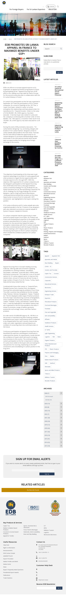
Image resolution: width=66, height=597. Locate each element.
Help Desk (6, 545)
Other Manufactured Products (50, 344)
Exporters (47, 298)
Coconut (46, 190)
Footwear (46, 205)
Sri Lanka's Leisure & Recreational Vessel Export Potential (59, 91)
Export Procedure (8, 559)
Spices (45, 239)
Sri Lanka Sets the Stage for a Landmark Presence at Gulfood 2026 (58, 160)
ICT (45, 526)
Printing (46, 230)
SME (46, 363)
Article (45, 180)
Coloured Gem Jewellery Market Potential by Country (58, 144)
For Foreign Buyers (16, 10)
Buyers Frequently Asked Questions (13, 569)
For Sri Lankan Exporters (36, 10)
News (59, 337)
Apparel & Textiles (8, 536)
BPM (45, 528)
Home (4, 39)
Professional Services (50, 233)
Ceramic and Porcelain (50, 186)
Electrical (46, 195)
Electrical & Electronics (50, 534)
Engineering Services (49, 197)
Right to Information (9, 548)
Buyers (57, 263)
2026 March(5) (48, 399)
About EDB (52, 10)
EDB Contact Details (9, 553)
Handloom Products (49, 212)
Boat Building (47, 184)
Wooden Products (49, 245)
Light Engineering (49, 218)
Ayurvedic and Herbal (50, 182)
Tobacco (46, 241)
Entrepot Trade (48, 199)
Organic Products (49, 224)
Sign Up (59, 72)
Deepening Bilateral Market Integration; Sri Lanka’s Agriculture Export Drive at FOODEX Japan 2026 (59, 110)
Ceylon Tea (47, 188)
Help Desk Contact (43, 580)
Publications (6, 575)
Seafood (46, 237)
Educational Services (49, 193)
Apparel (46, 176)
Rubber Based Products (51, 360)
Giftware (46, 211)
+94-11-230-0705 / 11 (44, 552)
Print (46, 356)
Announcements (7, 550)
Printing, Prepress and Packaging (53, 231)
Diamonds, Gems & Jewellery (32, 532)
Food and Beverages (51, 305)
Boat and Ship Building (30, 534)
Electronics (48, 287)
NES (45, 222)
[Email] (46, 588)
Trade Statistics (7, 578)
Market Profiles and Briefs (10, 561)
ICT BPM (47, 330)
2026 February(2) (49, 396)
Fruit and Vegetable (49, 207)
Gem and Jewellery (49, 209)
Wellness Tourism (49, 243)
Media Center (7, 564)
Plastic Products (48, 228)
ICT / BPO (46, 216)
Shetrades (48, 366)
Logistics (46, 220)
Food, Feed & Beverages (31, 530)
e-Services (51, 2)
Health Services (48, 214)
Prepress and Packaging (51, 352)
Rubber (46, 235)
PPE (45, 226)
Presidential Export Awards (11, 572)
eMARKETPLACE (8, 556)
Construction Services (50, 192)
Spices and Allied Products (52, 370)
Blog (10, 39)
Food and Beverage (49, 203)
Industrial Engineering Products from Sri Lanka (59, 128)
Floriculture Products (49, 201)
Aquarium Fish (48, 178)
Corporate (48, 280)
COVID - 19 (48, 266)
